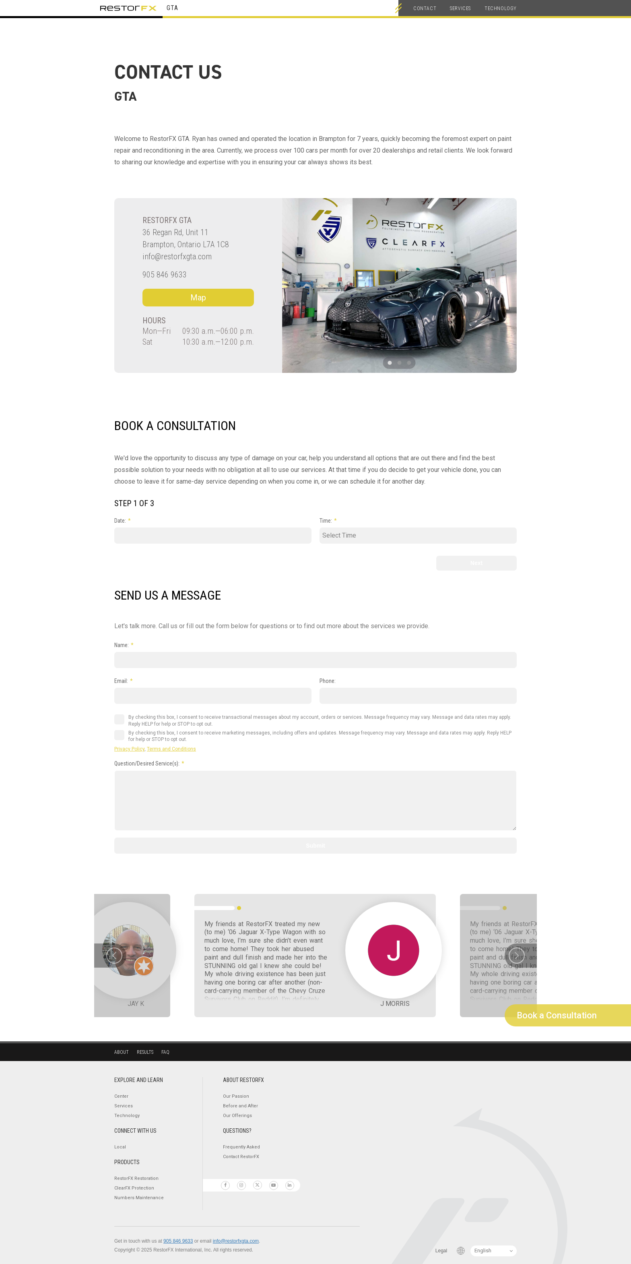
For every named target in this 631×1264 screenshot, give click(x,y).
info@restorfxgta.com (177, 256)
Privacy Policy (129, 749)
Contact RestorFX (241, 1156)
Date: (120, 520)
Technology (501, 8)
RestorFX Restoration (136, 1178)
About (121, 1052)
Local (120, 1147)
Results (145, 1052)
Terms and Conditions (171, 749)
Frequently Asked (241, 1147)
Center (121, 1096)
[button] (390, 363)
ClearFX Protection (134, 1188)
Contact (424, 8)
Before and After (240, 1106)
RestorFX (128, 8)
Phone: (328, 681)
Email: (121, 681)
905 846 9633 (164, 274)
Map (198, 297)
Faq (165, 1052)
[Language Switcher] (493, 1250)
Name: (121, 645)
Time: (326, 520)
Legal (441, 1251)
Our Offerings (237, 1115)
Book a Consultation (557, 1015)
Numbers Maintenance (139, 1197)
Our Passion (236, 1096)
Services (460, 8)
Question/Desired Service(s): (146, 763)
